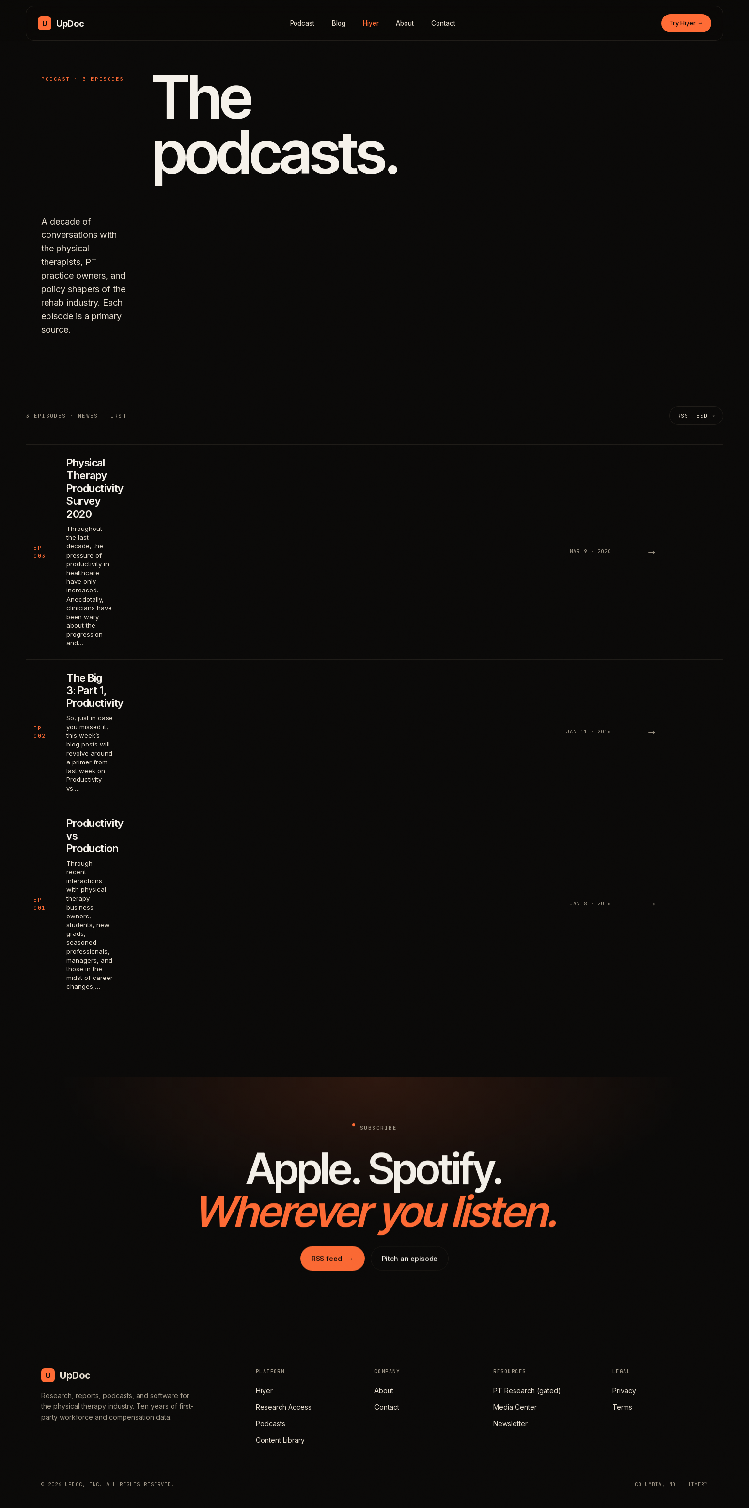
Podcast (302, 23)
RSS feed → (696, 415)
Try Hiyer (686, 23)
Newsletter (510, 1423)
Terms (622, 1407)
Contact (443, 23)
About (405, 23)
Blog (338, 23)
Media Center (515, 1407)
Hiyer (371, 23)
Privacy (624, 1390)
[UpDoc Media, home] (61, 23)
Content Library (280, 1440)
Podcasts (270, 1423)
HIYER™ (697, 1484)
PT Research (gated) (527, 1390)
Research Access (284, 1407)
